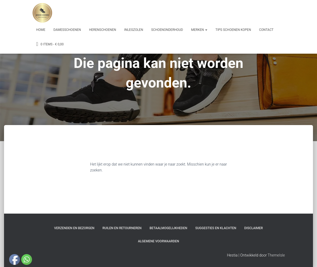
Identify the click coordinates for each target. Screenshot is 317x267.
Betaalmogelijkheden (168, 228)
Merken (199, 30)
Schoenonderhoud (167, 30)
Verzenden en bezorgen (74, 228)
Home (40, 30)
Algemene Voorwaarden (158, 241)
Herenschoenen (102, 30)
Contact (266, 30)
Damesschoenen (67, 30)
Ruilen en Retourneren (121, 228)
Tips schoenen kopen (233, 30)
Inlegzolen (133, 30)
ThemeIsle (276, 255)
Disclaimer (253, 228)
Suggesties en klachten (215, 228)
